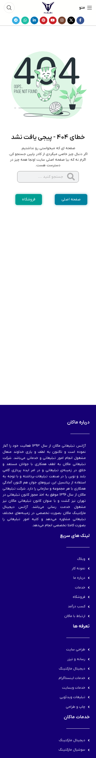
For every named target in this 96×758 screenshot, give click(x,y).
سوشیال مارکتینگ (72, 749)
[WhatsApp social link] (25, 20)
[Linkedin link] (34, 20)
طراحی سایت (75, 649)
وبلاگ (81, 559)
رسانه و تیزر (76, 659)
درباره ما (79, 577)
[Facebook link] (80, 20)
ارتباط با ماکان (74, 616)
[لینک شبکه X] (71, 20)
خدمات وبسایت (73, 687)
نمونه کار (78, 568)
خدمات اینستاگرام (72, 678)
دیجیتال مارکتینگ (72, 668)
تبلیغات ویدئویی (72, 697)
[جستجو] (9, 8)
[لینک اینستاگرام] (62, 20)
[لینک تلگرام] (16, 20)
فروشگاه (79, 597)
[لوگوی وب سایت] (48, 7)
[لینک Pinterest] (43, 20)
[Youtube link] (53, 20)
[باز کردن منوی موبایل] (86, 8)
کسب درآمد (76, 606)
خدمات (80, 587)
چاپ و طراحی (75, 706)
